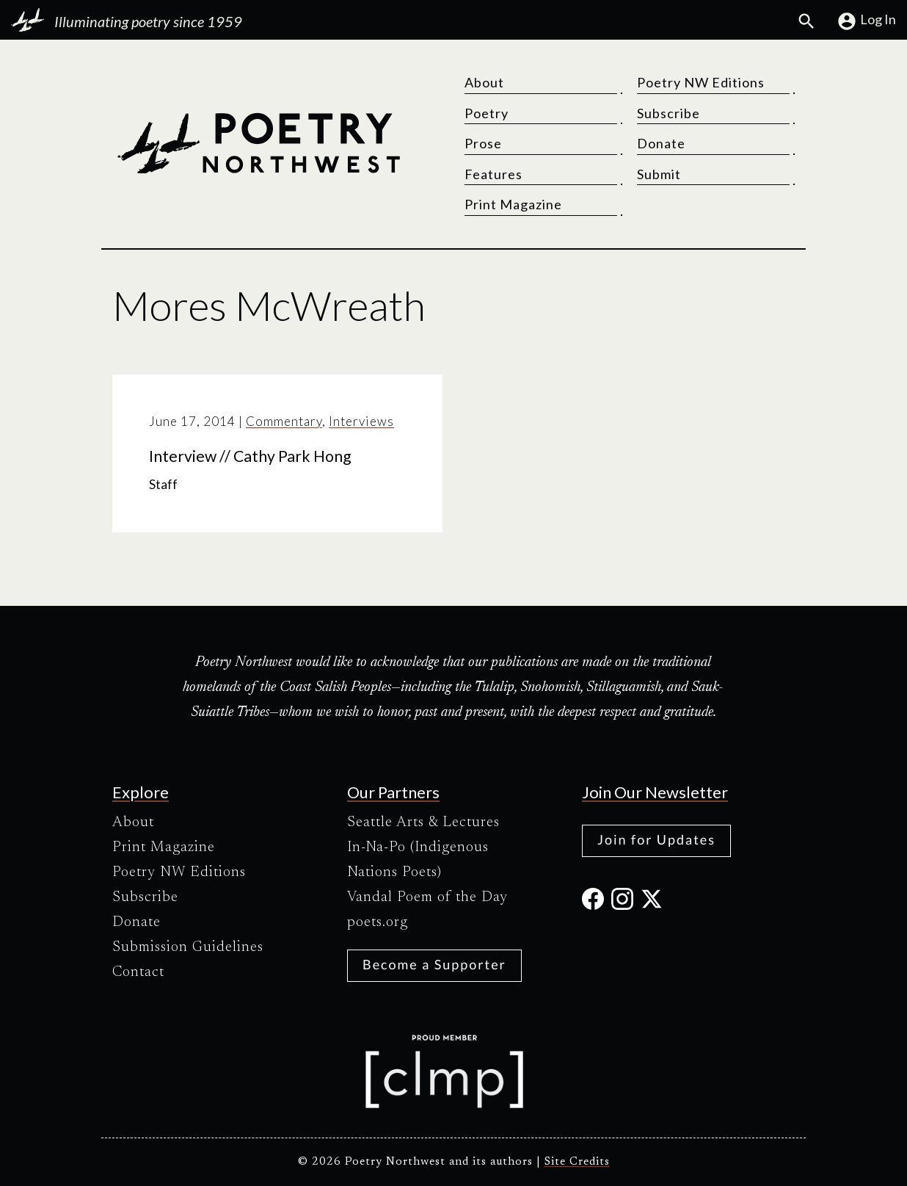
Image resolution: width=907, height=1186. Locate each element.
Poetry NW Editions (701, 82)
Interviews (361, 421)
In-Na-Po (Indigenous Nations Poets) (418, 860)
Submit (659, 174)
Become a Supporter (434, 964)
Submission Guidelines (187, 947)
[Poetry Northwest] (258, 143)
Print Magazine (513, 204)
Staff (163, 484)
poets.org (377, 922)
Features (493, 174)
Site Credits (577, 1162)
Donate (661, 143)
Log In (866, 21)
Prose (483, 143)
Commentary (284, 421)
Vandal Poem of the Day (427, 897)
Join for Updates (656, 839)
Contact (138, 972)
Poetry (487, 113)
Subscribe (668, 113)
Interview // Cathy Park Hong (250, 456)
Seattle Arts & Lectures (423, 822)
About (484, 82)
